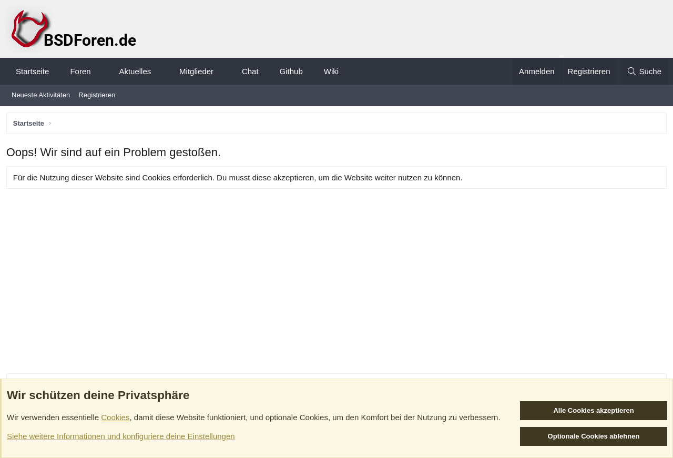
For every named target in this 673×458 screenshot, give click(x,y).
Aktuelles (135, 71)
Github (291, 71)
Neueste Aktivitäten (41, 95)
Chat (250, 71)
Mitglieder (196, 71)
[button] (100, 71)
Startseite (32, 71)
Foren (80, 71)
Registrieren (96, 95)
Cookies (115, 417)
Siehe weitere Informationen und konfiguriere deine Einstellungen (121, 436)
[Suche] (644, 71)
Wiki (331, 71)
